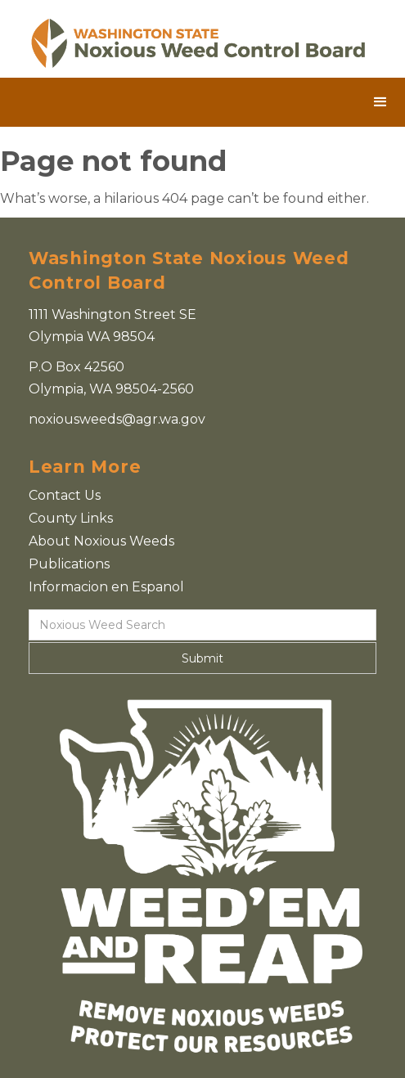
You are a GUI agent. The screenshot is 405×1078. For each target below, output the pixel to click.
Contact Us (65, 495)
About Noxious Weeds (101, 541)
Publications (69, 564)
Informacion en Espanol (106, 587)
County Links (71, 518)
